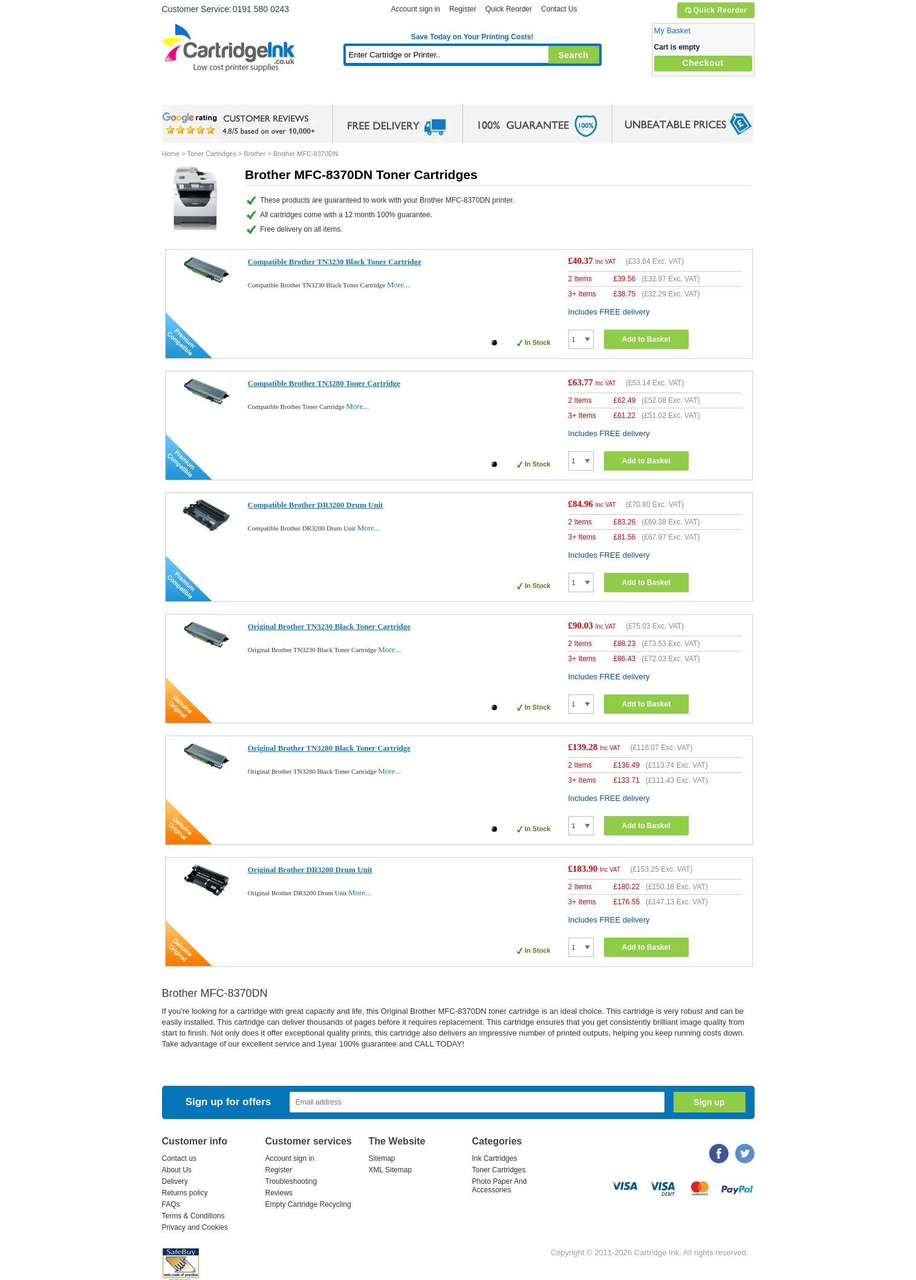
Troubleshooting (291, 1181)
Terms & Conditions (193, 1216)
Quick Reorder (715, 10)
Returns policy (185, 1193)
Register (462, 9)
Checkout (703, 63)
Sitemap (382, 1158)
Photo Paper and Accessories (475, 93)
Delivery (175, 1181)
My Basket (672, 30)
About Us (177, 1170)
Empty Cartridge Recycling (308, 1204)
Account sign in (415, 9)
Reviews (279, 1193)
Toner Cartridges (347, 93)
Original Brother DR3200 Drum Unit (310, 869)
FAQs (171, 1204)
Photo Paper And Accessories (499, 1185)
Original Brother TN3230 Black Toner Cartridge (329, 626)
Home (186, 93)
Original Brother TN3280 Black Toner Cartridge (329, 748)
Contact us (179, 1158)
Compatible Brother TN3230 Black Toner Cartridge (335, 261)
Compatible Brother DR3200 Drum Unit (315, 504)
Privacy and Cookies (195, 1227)
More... (398, 284)
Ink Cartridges (254, 93)
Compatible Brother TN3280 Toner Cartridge (324, 383)
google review (240, 124)
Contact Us (559, 9)
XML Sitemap (390, 1170)
